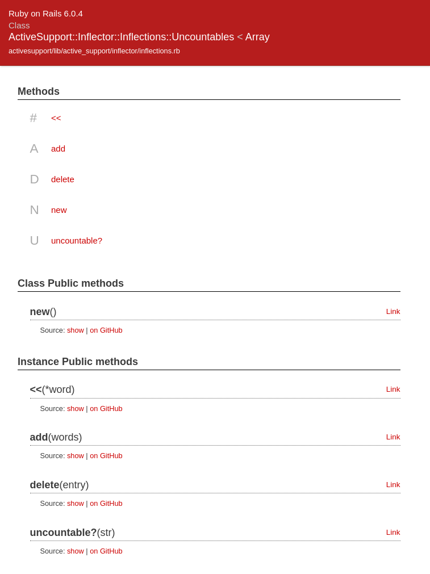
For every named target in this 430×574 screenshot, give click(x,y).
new (59, 210)
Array (257, 37)
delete (62, 179)
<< (56, 118)
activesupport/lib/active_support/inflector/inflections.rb (94, 51)
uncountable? (76, 240)
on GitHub (106, 330)
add (58, 148)
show (75, 330)
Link (393, 311)
